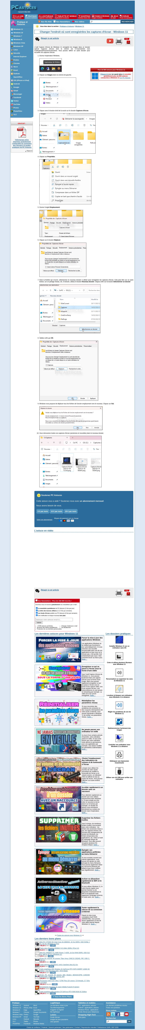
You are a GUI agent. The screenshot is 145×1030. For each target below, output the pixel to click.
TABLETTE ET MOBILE (66, 17)
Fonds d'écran (55, 1017)
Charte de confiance (33, 1027)
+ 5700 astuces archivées (45, 626)
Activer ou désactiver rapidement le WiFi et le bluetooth (91, 881)
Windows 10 (17, 1008)
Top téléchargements (57, 1008)
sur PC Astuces (125, 78)
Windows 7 (16, 1012)
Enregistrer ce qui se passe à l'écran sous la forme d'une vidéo (91, 669)
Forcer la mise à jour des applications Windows (92, 639)
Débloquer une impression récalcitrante (119, 762)
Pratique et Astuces (22, 23)
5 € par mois (43, 511)
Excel (35, 1008)
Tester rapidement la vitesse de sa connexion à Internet (92, 910)
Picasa (35, 1021)
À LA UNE (18, 17)
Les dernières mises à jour (59, 1005)
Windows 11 (17, 1005)
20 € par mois (70, 511)
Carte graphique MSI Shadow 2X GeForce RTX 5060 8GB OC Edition (63, 992)
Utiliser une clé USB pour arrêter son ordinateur (119, 778)
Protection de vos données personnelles (49, 629)
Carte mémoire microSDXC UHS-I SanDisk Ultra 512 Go (59, 965)
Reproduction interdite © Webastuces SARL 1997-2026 (99, 1027)
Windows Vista (17, 1014)
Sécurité (36, 1019)
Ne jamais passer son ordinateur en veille (91, 730)
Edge (25, 1010)
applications (86, 1005)
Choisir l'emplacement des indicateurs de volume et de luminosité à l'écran (92, 761)
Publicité (44, 1027)
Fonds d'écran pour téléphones (88, 1012)
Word (35, 1005)
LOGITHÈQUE (46, 17)
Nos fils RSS (46, 22)
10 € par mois (56, 511)
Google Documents (39, 1012)
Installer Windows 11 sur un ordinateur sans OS (119, 647)
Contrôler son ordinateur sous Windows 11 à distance (119, 745)
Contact (77, 1027)
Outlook (26, 1019)
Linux (14, 1019)
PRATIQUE (31, 17)
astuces (93, 1005)
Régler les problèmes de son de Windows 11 (119, 712)
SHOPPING (84, 17)
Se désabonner (66, 627)
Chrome (26, 1012)
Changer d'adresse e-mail (69, 626)
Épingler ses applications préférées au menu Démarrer (91, 852)
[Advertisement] (112, 954)
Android (26, 1005)
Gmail (26, 1017)
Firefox (26, 1014)
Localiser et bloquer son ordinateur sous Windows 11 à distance (119, 696)
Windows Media (38, 1024)
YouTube (36, 1017)
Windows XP (17, 1017)
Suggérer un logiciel (57, 1010)
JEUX (114, 17)
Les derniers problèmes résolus (116, 1005)
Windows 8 (16, 1010)
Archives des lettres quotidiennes (47, 627)
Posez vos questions (113, 1008)
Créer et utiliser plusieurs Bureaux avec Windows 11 (119, 663)
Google (35, 1014)
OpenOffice (37, 1010)
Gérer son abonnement (44, 520)
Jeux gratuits (54, 1022)
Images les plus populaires (59, 1019)
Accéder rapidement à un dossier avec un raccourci (92, 789)
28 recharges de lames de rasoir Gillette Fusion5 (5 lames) (59, 987)
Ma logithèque (55, 1012)
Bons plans (82, 1017)
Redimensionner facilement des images (119, 729)
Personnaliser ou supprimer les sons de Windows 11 (119, 680)
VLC (14, 1021)
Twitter (26, 1021)
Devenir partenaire (55, 1027)
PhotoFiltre (16, 1024)
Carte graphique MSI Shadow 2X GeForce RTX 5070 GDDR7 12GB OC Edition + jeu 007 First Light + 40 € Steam (65, 970)
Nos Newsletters (63, 22)
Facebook (27, 1024)
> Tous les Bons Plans (62, 997)
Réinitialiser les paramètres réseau (90, 702)
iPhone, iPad (28, 1008)
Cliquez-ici (28, 151)
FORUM (126, 17)
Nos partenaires (68, 1027)
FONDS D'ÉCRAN (100, 17)
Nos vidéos (79, 22)
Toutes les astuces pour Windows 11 (69, 935)
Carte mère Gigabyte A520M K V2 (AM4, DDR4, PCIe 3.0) (59, 948)
